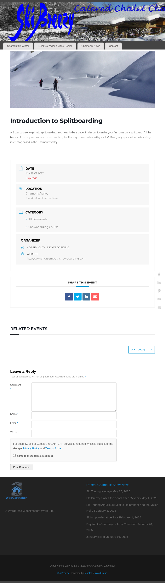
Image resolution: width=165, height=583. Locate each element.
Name (14, 414)
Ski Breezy (63, 573)
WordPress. (101, 573)
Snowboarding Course (42, 227)
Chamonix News (90, 45)
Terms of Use (53, 448)
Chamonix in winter (18, 45)
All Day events (36, 219)
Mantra (88, 573)
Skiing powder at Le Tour (102, 517)
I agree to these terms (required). (33, 456)
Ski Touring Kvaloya (99, 491)
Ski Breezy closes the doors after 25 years (113, 498)
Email (14, 423)
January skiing (95, 536)
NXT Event (141, 350)
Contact (113, 45)
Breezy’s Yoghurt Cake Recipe (55, 45)
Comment (15, 387)
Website (14, 432)
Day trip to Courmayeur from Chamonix (111, 524)
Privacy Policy (31, 448)
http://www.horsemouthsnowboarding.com (56, 258)
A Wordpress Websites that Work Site (29, 510)
